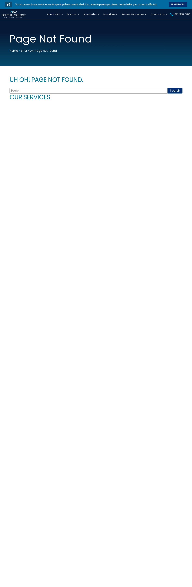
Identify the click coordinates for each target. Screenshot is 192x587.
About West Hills (162, 336)
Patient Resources (133, 14)
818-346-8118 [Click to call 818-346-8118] (160, 309)
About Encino (126, 330)
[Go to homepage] (14, 14)
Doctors (72, 14)
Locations (109, 14)
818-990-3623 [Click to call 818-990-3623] (125, 304)
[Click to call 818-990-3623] (180, 14)
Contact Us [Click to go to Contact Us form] (158, 14)
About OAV (53, 14)
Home (14, 51)
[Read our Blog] (178, 4)
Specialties (90, 14)
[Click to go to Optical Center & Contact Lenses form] (162, 175)
